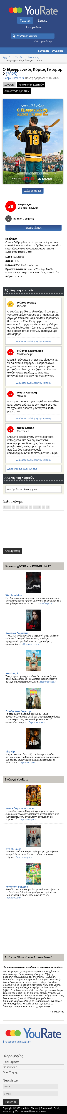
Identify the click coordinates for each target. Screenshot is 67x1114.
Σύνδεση (43, 51)
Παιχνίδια (33, 27)
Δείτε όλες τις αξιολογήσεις (22, 468)
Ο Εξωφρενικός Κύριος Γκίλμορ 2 (32, 71)
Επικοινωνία (10, 1067)
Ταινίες (25, 20)
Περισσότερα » (44, 603)
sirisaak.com (39, 1111)
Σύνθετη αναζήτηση (43, 41)
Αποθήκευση (12, 550)
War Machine (14, 595)
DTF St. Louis (13, 849)
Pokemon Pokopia (17, 886)
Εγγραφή (57, 51)
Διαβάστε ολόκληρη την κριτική (33, 341)
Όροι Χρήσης (10, 1072)
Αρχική (6, 57)
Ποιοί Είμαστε (11, 1062)
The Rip (10, 751)
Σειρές (42, 20)
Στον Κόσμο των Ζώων (20, 808)
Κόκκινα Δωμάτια (17, 633)
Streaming (33, 57)
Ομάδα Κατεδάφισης (18, 711)
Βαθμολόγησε (34, 227)
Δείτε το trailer (32, 190)
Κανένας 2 (12, 673)
